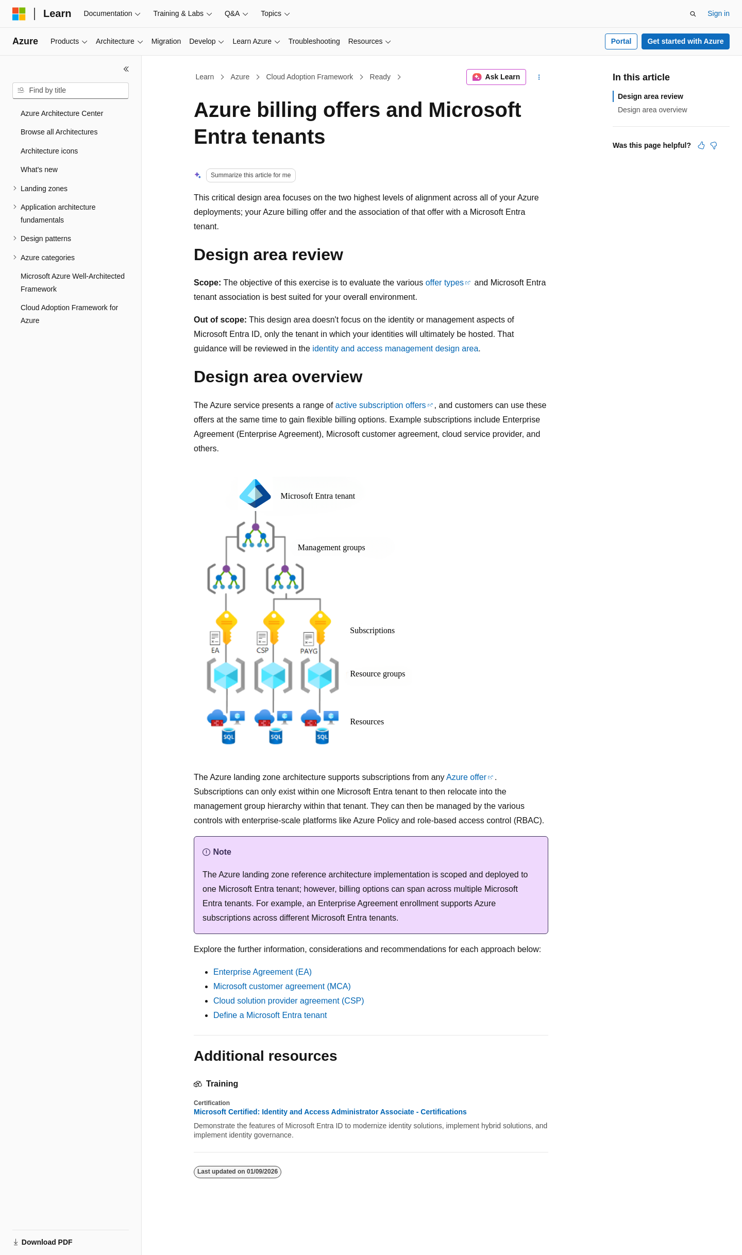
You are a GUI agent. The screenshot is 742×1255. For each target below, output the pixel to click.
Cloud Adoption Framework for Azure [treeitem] (69, 314)
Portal (621, 41)
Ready (380, 77)
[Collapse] (126, 69)
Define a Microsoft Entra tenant (270, 1015)
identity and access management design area (395, 348)
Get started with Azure (685, 41)
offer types (445, 282)
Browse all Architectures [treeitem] (59, 132)
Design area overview (652, 110)
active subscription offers (380, 405)
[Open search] (693, 14)
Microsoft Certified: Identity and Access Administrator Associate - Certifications (330, 1112)
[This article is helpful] (701, 145)
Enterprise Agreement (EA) (262, 972)
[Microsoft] (19, 14)
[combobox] (70, 90)
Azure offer (466, 777)
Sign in (718, 13)
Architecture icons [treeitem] (49, 151)
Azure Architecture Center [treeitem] (62, 113)
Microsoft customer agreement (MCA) (282, 986)
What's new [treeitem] (39, 169)
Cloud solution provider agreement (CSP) (288, 1000)
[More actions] (539, 77)
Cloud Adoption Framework (309, 77)
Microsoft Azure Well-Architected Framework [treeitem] (73, 282)
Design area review (650, 96)
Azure (240, 77)
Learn (205, 77)
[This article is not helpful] (713, 145)
